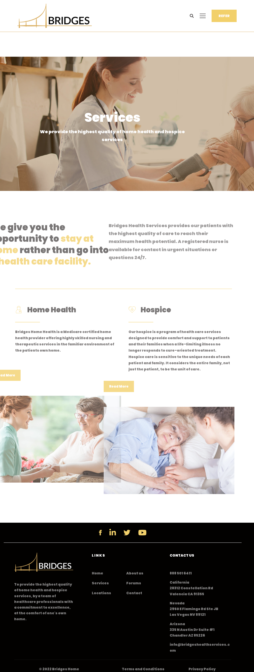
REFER (224, 15)
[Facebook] (100, 533)
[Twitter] (127, 533)
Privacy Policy (202, 669)
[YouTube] (142, 533)
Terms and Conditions (143, 669)
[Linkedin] (112, 533)
